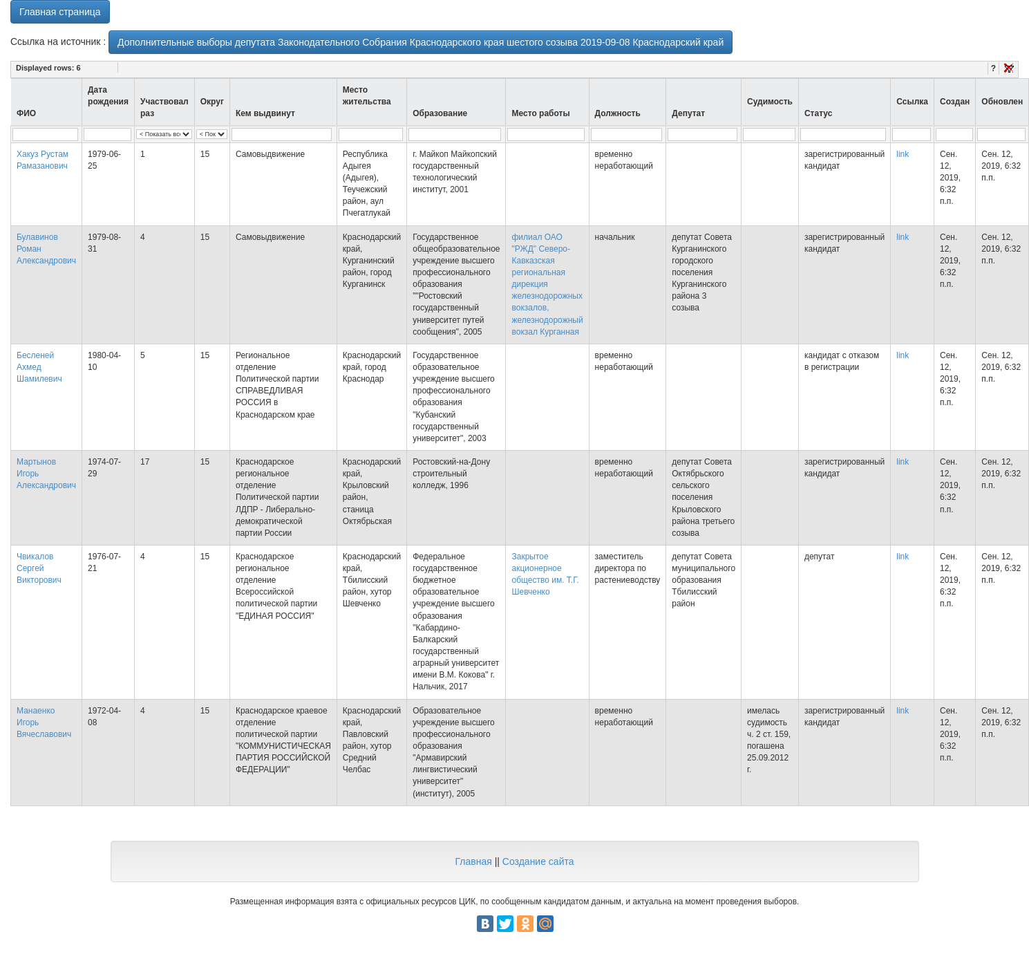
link (902, 154)
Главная (473, 861)
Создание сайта (538, 861)
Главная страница (60, 11)
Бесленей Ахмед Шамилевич (39, 367)
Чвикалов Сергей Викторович (39, 568)
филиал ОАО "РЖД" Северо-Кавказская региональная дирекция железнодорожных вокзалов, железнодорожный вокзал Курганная (547, 284)
